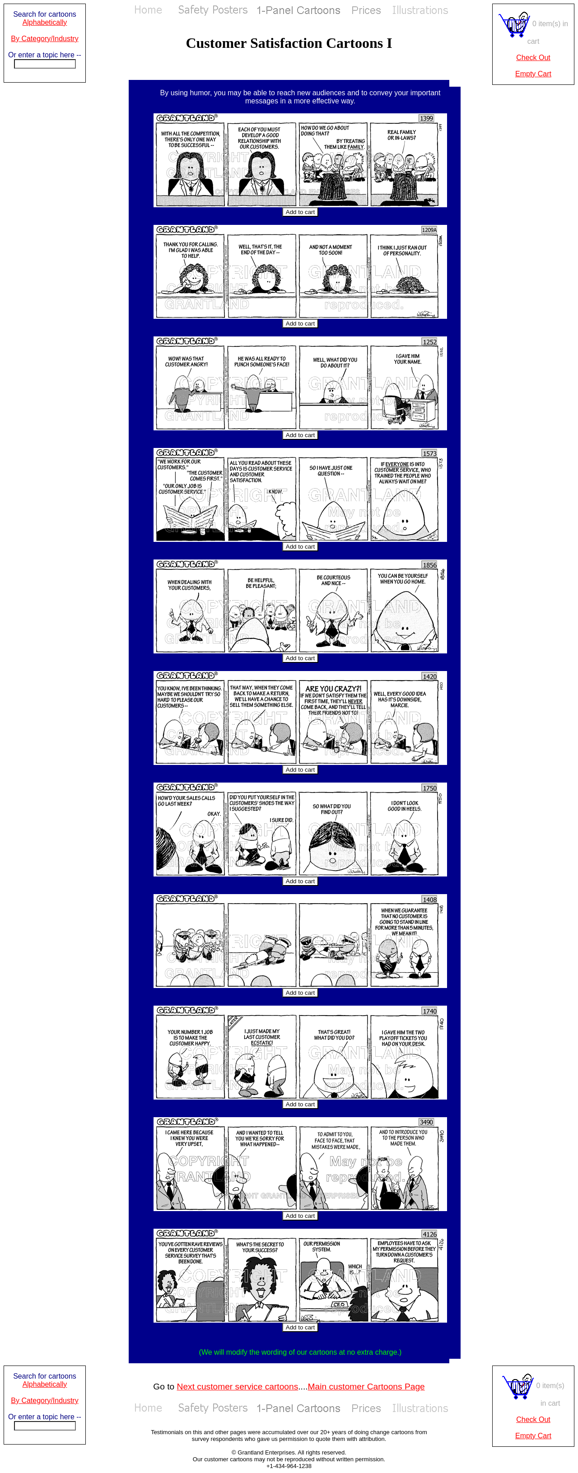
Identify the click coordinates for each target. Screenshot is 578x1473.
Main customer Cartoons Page (366, 1386)
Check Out (533, 57)
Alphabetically (45, 22)
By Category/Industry (44, 38)
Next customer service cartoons (237, 1386)
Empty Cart (533, 74)
